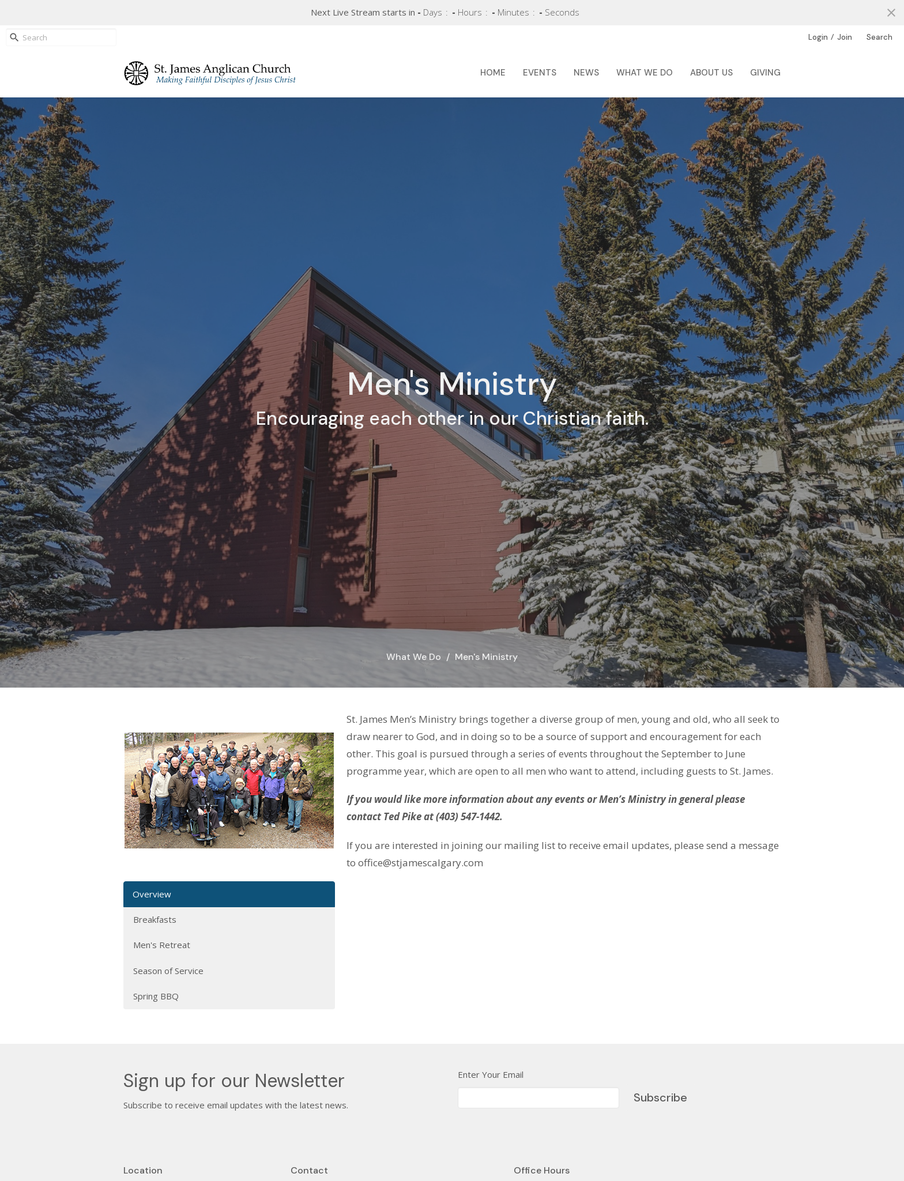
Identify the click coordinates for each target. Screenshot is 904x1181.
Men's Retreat (161, 944)
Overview (152, 894)
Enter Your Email (490, 1074)
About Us (711, 72)
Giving (765, 72)
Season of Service (168, 970)
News (586, 72)
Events (539, 72)
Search (879, 37)
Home (493, 72)
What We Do (644, 72)
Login (818, 37)
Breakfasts (154, 919)
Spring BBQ (156, 996)
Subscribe (660, 1097)
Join (844, 37)
